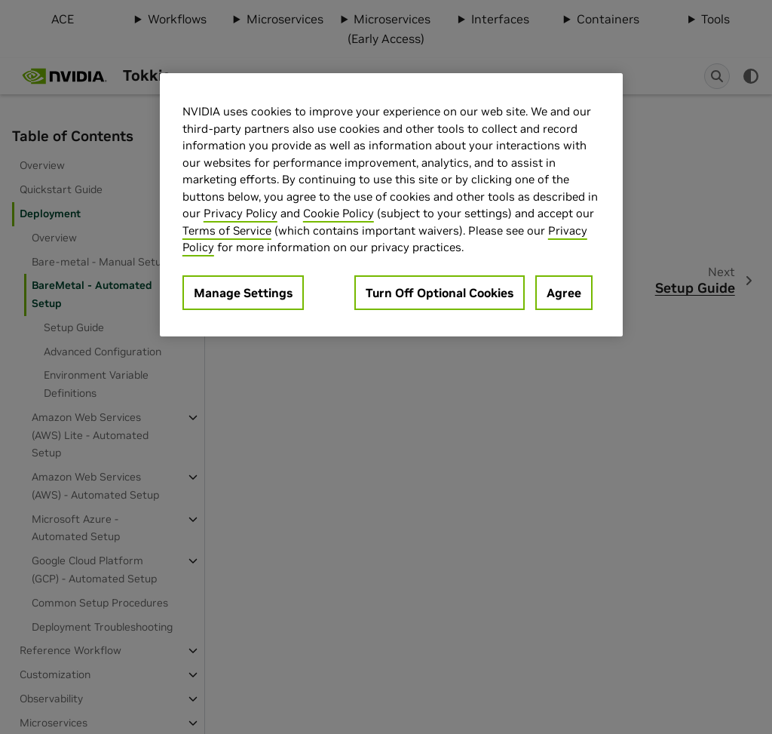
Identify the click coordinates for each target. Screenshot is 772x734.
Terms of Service (226, 230)
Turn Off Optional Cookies (439, 292)
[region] (391, 204)
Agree (564, 292)
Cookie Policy (338, 213)
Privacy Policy (240, 213)
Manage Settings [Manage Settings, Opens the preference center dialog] (243, 292)
